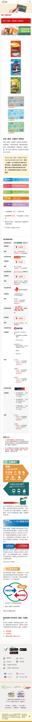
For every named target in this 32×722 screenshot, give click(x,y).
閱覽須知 (16, 707)
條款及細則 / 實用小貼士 (13, 636)
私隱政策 (14, 705)
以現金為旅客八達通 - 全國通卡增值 (16, 449)
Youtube (10, 677)
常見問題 (8, 631)
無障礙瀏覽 (23, 707)
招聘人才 (21, 658)
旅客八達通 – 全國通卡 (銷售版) (13, 21)
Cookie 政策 (21, 705)
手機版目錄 (30, 1)
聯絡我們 (9, 658)
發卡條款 (7, 705)
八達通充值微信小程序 (12, 440)
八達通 (7, 2)
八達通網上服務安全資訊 (13, 668)
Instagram (21, 673)
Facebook (10, 673)
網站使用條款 (8, 707)
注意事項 (8, 634)
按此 (5, 611)
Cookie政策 (5, 718)
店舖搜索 (20, 247)
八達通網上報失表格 (12, 664)
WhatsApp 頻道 (23, 677)
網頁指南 (9, 661)
